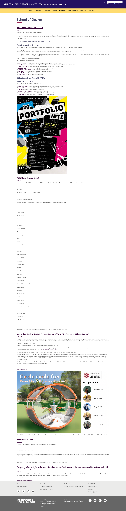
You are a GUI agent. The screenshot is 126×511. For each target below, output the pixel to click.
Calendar (99, 2)
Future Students (92, 486)
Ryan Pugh (21, 73)
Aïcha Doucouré (22, 63)
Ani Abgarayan (22, 64)
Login (104, 2)
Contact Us (83, 10)
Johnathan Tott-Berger (24, 69)
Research (90, 488)
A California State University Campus (73, 501)
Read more (19, 30)
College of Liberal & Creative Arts (55, 4)
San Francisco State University (72, 500)
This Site (117, 3)
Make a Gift (91, 10)
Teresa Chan (21, 74)
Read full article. (21, 477)
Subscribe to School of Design (24, 480)
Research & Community (51, 10)
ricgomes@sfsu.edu (22, 369)
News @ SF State (92, 493)
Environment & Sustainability (48, 503)
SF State (110, 3)
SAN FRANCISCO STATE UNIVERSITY (23, 4)
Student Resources (93, 491)
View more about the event (50, 349)
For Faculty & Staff (73, 10)
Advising (90, 489)
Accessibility (44, 500)
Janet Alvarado (22, 66)
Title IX (42, 506)
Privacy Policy (44, 504)
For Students (62, 10)
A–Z (94, 2)
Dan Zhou (21, 94)
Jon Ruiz (20, 71)
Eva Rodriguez (22, 68)
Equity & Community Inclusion (48, 501)
